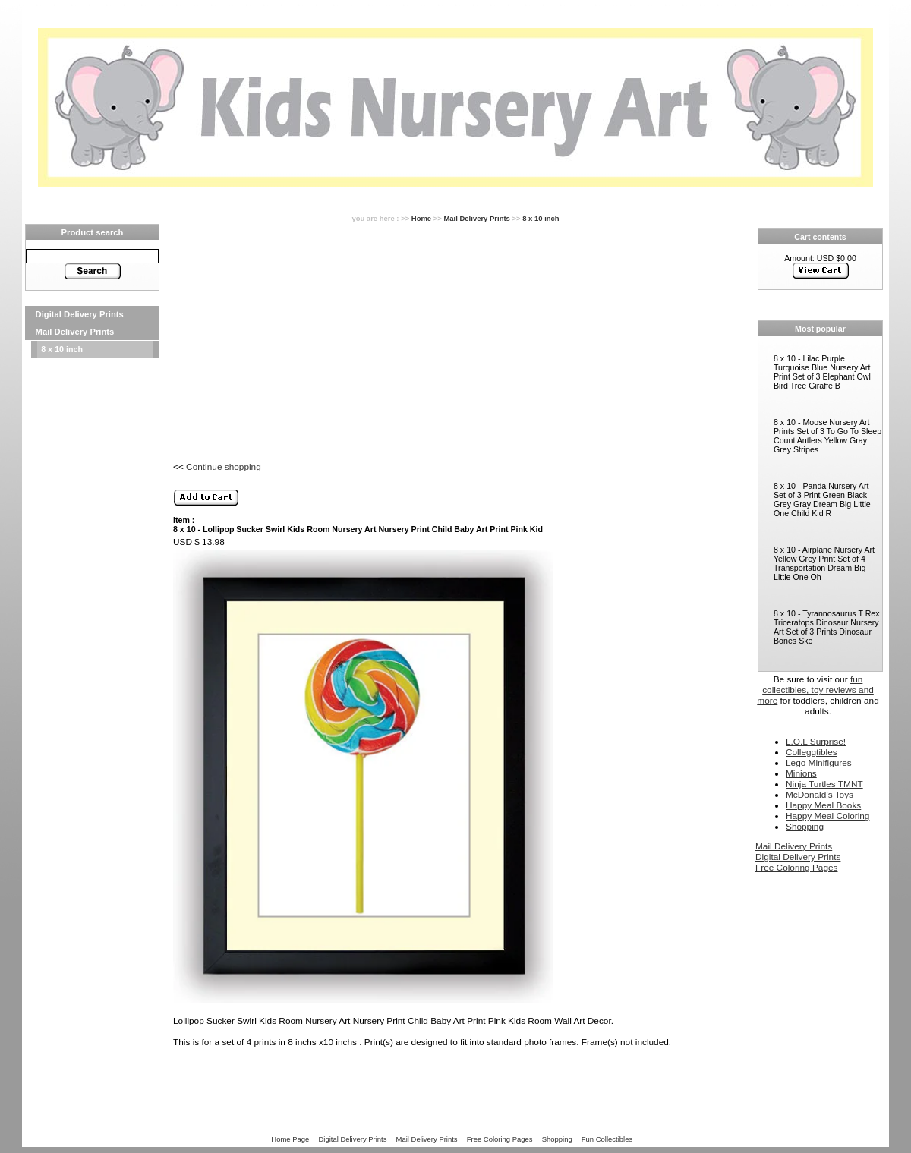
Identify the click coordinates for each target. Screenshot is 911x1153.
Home (421, 218)
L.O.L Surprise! (816, 741)
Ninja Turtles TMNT (824, 784)
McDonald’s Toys (819, 794)
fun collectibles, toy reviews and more (815, 690)
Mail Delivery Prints (75, 331)
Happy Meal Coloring (827, 816)
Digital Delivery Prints (80, 314)
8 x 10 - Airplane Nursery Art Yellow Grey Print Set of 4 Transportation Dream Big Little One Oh (824, 563)
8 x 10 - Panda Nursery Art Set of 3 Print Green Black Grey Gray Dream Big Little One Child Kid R (822, 499)
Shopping (805, 826)
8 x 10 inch (62, 349)
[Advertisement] (92, 586)
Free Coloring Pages (796, 867)
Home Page (290, 1139)
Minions (801, 773)
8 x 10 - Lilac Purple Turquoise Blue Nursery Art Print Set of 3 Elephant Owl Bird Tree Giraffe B (822, 372)
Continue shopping (223, 467)
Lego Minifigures (819, 763)
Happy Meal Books (823, 805)
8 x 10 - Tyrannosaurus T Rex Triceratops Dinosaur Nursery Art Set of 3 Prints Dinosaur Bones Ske (827, 627)
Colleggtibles (811, 752)
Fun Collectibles (607, 1139)
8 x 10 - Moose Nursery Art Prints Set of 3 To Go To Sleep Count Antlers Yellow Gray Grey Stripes (827, 435)
